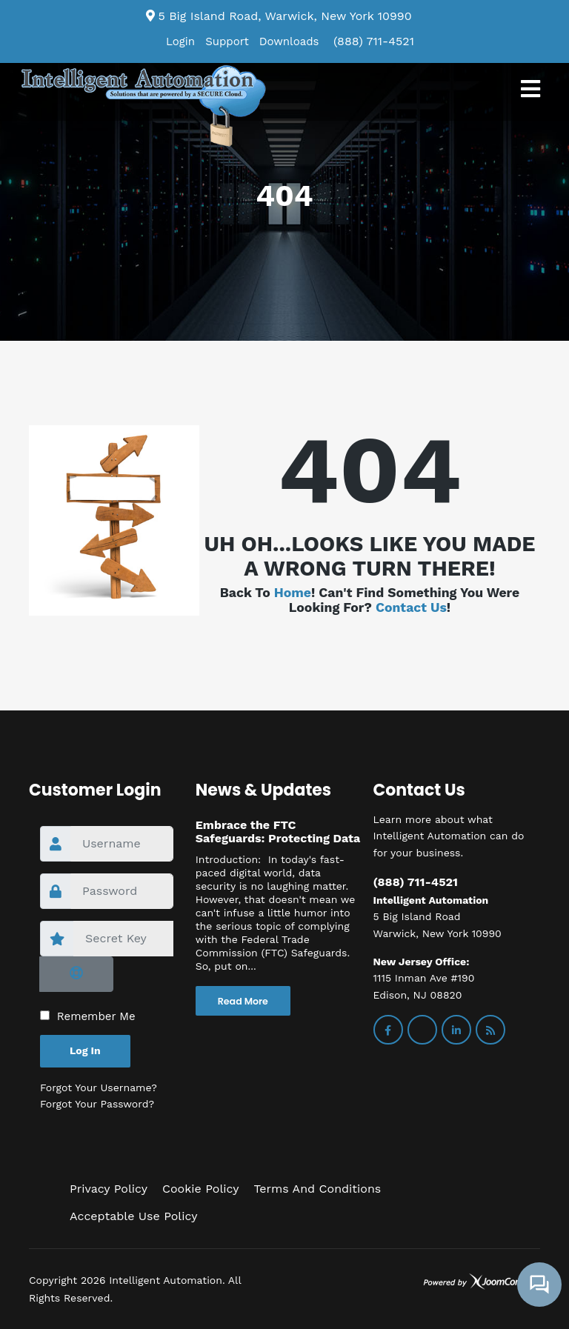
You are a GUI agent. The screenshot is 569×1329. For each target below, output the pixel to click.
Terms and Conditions (317, 1189)
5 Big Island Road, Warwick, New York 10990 (284, 16)
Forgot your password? (97, 1104)
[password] (121, 891)
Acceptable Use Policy (133, 1216)
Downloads (289, 41)
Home (292, 592)
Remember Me (96, 1016)
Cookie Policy (200, 1189)
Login (180, 41)
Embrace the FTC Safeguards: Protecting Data (278, 831)
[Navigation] (530, 92)
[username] (121, 844)
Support (227, 41)
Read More (243, 1001)
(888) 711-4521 (373, 41)
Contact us (411, 607)
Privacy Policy (108, 1189)
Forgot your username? (98, 1087)
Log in (85, 1050)
